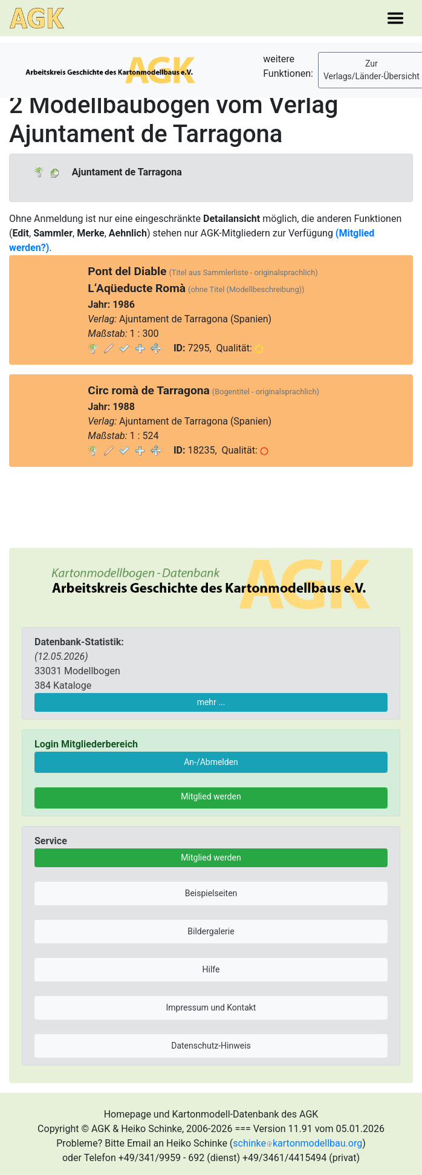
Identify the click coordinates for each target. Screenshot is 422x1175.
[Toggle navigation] (395, 18)
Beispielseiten (211, 893)
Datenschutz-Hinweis (211, 1045)
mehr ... (211, 702)
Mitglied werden (211, 796)
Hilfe (211, 969)
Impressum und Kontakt (211, 1007)
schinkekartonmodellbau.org (297, 1143)
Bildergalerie (210, 931)
